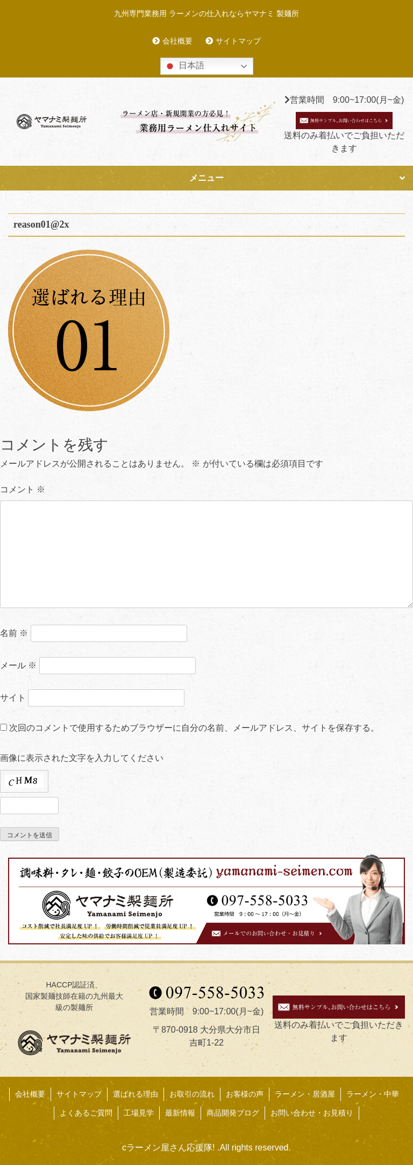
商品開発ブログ (232, 1112)
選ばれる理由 (135, 1094)
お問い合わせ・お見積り (311, 1112)
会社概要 (177, 41)
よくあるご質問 (86, 1112)
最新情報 (180, 1112)
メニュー (206, 177)
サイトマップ (238, 41)
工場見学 (139, 1112)
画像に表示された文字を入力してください (81, 757)
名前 (14, 633)
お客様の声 (245, 1094)
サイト (13, 697)
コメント (22, 489)
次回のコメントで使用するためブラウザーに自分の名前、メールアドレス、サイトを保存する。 (194, 727)
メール (18, 665)
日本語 (183, 66)
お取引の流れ (192, 1094)
